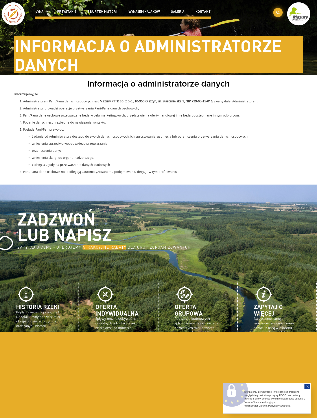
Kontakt (203, 11)
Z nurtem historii (102, 11)
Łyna (40, 11)
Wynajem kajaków (144, 11)
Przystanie (66, 11)
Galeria (177, 11)
